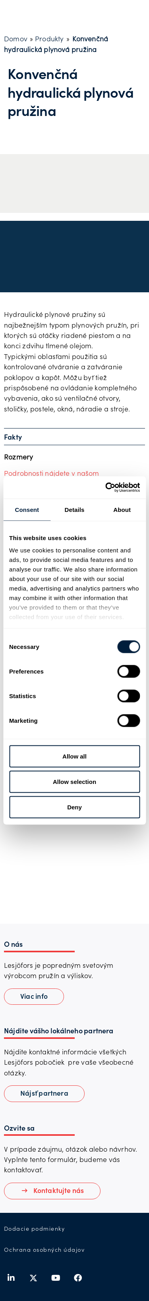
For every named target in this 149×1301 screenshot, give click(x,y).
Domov (15, 38)
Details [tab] (75, 509)
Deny (74, 806)
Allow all (74, 756)
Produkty (49, 38)
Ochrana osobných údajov (44, 1249)
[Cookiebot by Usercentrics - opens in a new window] (106, 488)
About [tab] (122, 509)
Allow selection (74, 781)
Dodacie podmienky (34, 1228)
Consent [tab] (27, 509)
